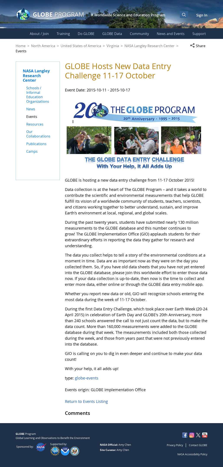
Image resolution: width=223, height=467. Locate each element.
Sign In (201, 15)
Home (21, 45)
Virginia (113, 45)
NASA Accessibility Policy (192, 454)
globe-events (86, 378)
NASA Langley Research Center (149, 45)
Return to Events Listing (86, 401)
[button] (198, 45)
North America (43, 45)
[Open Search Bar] (184, 14)
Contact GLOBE (198, 445)
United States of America (81, 45)
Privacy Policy (175, 445)
